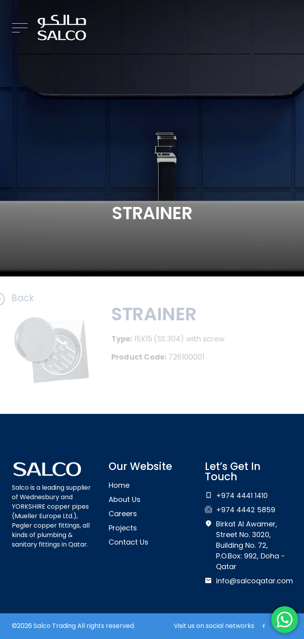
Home (119, 485)
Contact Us (128, 542)
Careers (123, 514)
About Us (125, 499)
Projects (123, 528)
